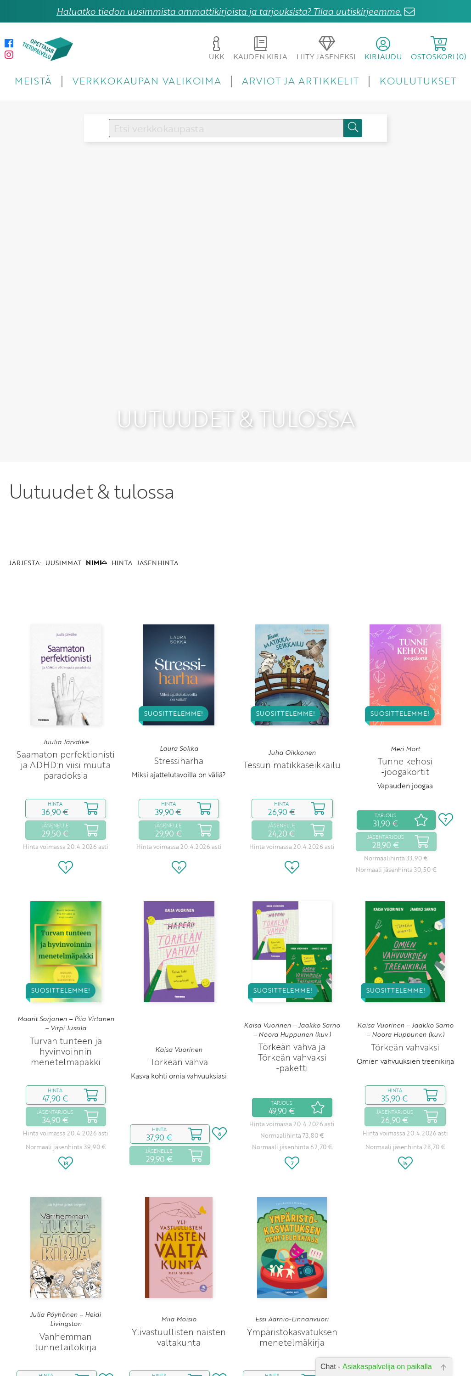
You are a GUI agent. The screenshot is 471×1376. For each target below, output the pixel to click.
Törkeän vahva (179, 1006)
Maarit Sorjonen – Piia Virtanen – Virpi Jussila (65, 968)
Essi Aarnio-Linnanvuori (292, 1263)
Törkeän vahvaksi (405, 991)
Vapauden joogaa (405, 730)
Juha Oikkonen (292, 696)
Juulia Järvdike (66, 686)
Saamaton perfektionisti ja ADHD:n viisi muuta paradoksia (66, 709)
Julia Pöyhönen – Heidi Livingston (65, 1263)
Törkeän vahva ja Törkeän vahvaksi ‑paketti (292, 1001)
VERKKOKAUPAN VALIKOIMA (147, 80)
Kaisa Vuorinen (178, 994)
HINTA (122, 507)
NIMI (96, 507)
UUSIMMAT (63, 507)
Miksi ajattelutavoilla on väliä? (179, 719)
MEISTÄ (33, 80)
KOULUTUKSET (418, 80)
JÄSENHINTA (157, 507)
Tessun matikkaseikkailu (292, 709)
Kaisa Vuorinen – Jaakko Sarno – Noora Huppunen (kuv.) (292, 974)
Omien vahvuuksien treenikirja (405, 1005)
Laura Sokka (179, 692)
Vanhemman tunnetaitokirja (65, 1286)
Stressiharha (178, 705)
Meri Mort (405, 692)
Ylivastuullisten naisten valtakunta (179, 1281)
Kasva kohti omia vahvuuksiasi (179, 1020)
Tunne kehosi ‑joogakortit (405, 710)
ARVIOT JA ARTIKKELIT (300, 80)
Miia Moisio (178, 1263)
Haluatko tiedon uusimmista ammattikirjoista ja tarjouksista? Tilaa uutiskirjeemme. (229, 11)
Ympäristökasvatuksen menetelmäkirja (292, 1281)
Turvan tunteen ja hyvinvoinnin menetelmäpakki (66, 995)
